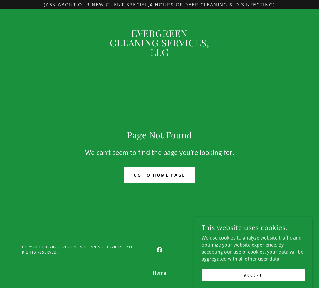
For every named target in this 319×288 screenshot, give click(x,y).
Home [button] (159, 273)
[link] (159, 54)
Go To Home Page (160, 175)
